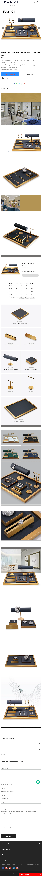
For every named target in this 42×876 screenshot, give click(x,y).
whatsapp (22, 84)
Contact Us (29, 74)
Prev (3, 28)
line (17, 84)
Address (3, 788)
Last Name (4, 775)
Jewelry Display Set (10, 5)
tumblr (27, 84)
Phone (3, 802)
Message (4, 809)
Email (3, 782)
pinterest (24, 84)
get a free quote (10, 74)
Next (39, 28)
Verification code (6, 828)
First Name (4, 768)
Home (2, 5)
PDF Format (2, 78)
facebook (14, 84)
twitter (19, 84)
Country (3, 795)
